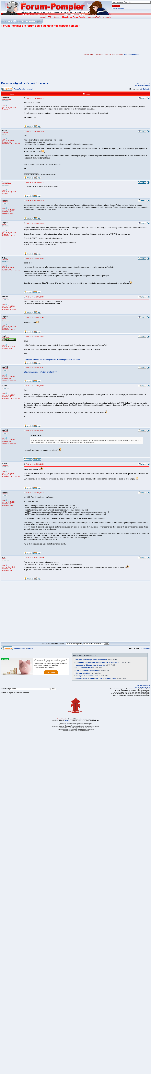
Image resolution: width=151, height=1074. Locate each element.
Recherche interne (118, 8)
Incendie (30, 89)
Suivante (146, 89)
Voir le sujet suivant (143, 84)
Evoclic (67, 720)
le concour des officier (84, 668)
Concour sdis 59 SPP (84, 673)
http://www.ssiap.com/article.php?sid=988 (40, 372)
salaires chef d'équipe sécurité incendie (90, 665)
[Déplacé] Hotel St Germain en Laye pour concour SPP (96, 678)
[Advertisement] (26, 54)
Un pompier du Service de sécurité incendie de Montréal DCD (98, 662)
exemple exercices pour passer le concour (91, 660)
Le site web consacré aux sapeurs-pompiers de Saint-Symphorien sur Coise (52, 360)
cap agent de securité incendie (87, 676)
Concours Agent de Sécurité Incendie (25, 83)
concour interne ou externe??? (87, 670)
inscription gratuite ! (131, 54)
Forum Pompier (19, 89)
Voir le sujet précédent (142, 85)
